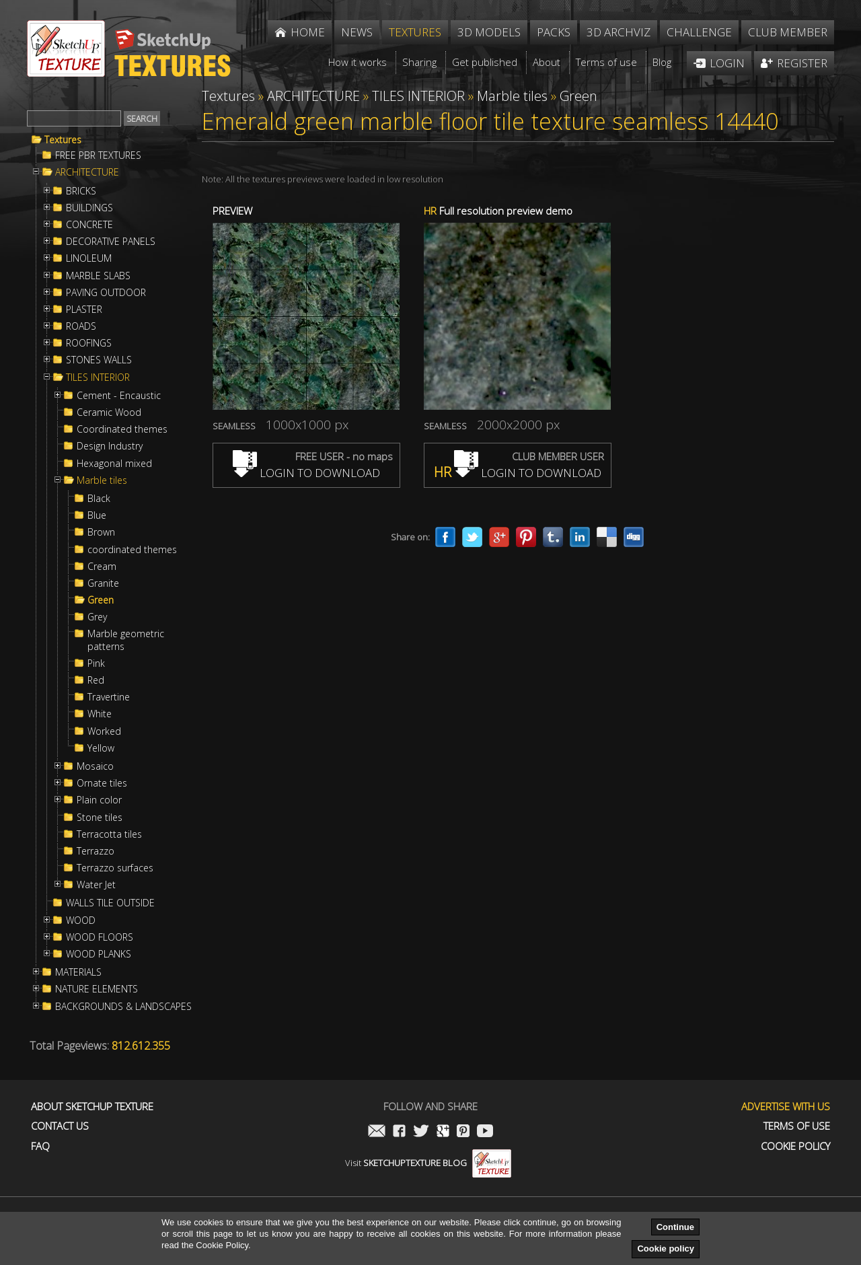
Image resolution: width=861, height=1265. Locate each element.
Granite (103, 583)
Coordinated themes (122, 429)
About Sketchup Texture (92, 1106)
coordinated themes (132, 550)
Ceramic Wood (109, 412)
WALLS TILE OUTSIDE (110, 903)
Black (98, 499)
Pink (96, 663)
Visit (428, 1163)
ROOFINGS (89, 343)
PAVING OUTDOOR (106, 293)
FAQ (40, 1146)
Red (95, 680)
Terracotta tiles (109, 834)
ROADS (81, 326)
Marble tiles (102, 480)
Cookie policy (665, 1248)
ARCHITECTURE (87, 172)
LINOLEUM (89, 258)
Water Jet (96, 885)
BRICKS (81, 191)
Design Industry (110, 446)
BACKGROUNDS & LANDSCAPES (123, 1007)
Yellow (100, 748)
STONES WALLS (99, 360)
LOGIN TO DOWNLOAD (306, 472)
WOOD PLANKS (98, 954)
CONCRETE (89, 225)
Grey (97, 617)
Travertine (108, 697)
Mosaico (95, 766)
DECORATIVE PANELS (110, 242)
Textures (62, 140)
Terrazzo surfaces (115, 868)
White (99, 714)
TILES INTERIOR (98, 377)
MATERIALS (78, 972)
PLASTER (84, 309)
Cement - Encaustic (119, 396)
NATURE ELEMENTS (96, 989)
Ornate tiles (102, 783)
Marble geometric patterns (125, 640)
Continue (675, 1227)
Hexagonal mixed (114, 464)
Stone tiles (99, 817)
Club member (787, 32)
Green (100, 600)
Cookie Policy (795, 1146)
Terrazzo (95, 851)
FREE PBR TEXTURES (98, 155)
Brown (101, 532)
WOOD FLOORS (99, 937)
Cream (101, 567)
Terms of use (796, 1126)
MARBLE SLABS (98, 276)
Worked (104, 731)
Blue (96, 515)
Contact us (60, 1126)
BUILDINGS (89, 208)
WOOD (81, 920)
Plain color (99, 800)
